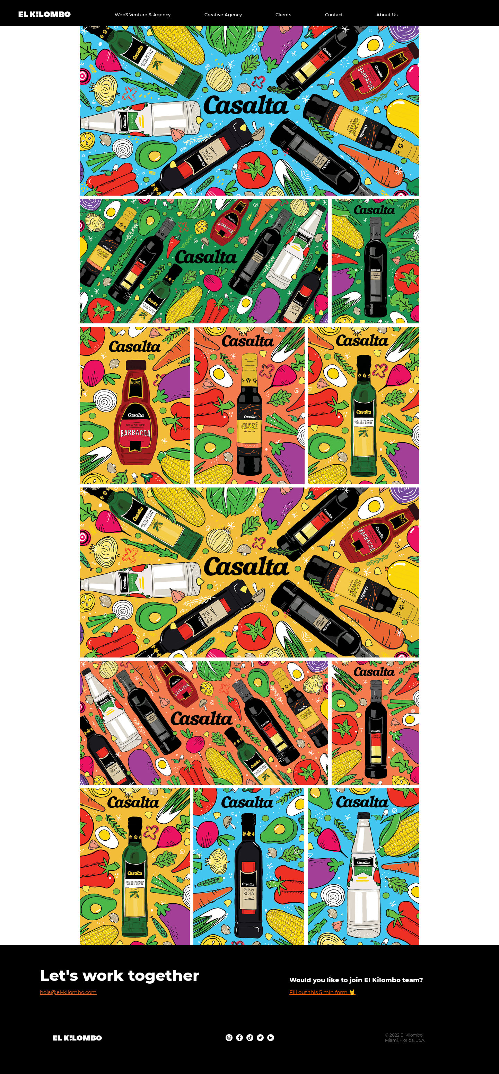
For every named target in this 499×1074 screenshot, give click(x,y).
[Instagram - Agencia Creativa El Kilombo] (229, 1037)
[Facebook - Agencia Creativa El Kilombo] (239, 1037)
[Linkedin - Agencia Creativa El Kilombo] (270, 1037)
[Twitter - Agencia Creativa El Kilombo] (260, 1037)
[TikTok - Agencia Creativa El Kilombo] (249, 1037)
